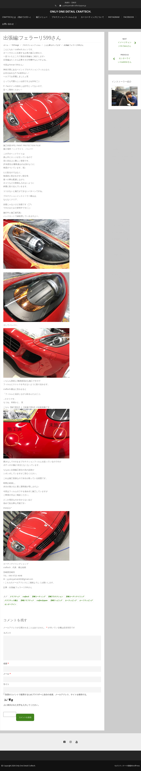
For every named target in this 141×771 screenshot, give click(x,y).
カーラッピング (70, 600)
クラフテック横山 (11, 600)
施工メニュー (42, 17)
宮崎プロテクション (55, 596)
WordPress (135, 766)
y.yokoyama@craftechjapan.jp (74, 5)
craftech (26, 596)
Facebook (129, 17)
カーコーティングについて (92, 17)
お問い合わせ (8, 24)
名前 (6, 663)
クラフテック (15, 596)
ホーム (5, 45)
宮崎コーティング (38, 596)
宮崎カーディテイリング (75, 596)
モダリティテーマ (121, 766)
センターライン (10, 604)
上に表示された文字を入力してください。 (21, 705)
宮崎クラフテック (27, 600)
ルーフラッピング (86, 600)
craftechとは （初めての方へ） (17, 17)
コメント (7, 632)
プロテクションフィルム (31, 45)
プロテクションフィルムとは (64, 17)
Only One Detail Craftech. (70, 11)
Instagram (113, 17)
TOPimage (15, 45)
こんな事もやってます (52, 45)
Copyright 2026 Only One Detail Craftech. (19, 766)
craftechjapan (42, 600)
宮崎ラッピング (56, 600)
